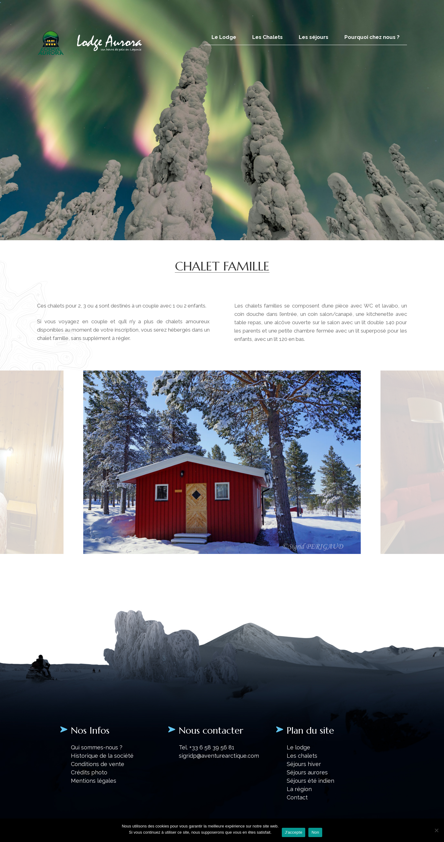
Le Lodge (224, 37)
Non (315, 832)
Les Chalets (267, 37)
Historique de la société (102, 755)
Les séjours (313, 37)
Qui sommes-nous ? (96, 747)
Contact (297, 797)
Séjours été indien (310, 780)
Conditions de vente (97, 764)
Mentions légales (93, 780)
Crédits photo (89, 772)
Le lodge (298, 747)
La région (299, 789)
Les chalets (302, 755)
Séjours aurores (307, 772)
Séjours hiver (304, 764)
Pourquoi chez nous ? (372, 37)
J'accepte (293, 832)
